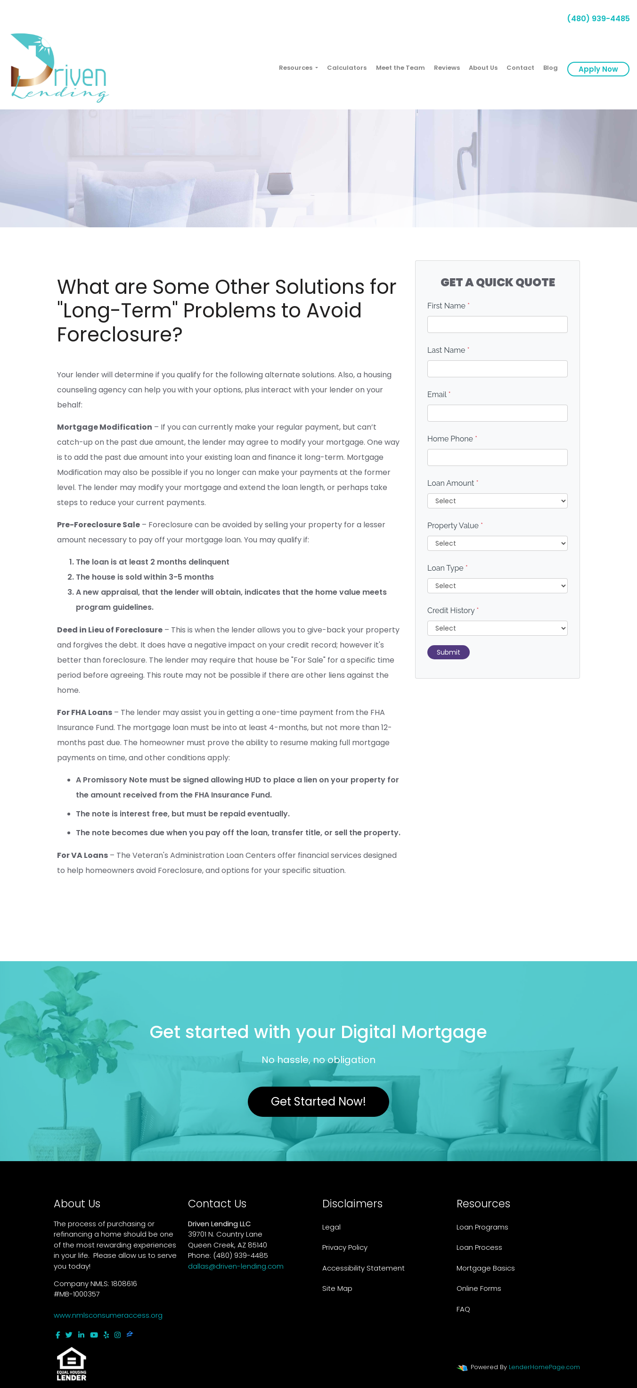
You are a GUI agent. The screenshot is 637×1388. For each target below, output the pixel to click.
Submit (448, 652)
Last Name (448, 350)
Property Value (455, 525)
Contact (520, 67)
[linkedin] (81, 1335)
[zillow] (129, 1335)
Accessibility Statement (363, 1268)
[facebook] (58, 1335)
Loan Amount (453, 483)
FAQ (463, 1309)
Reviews (447, 67)
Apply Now (598, 69)
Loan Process (479, 1247)
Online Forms (479, 1288)
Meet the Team (400, 67)
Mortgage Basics (486, 1268)
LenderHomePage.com (544, 1367)
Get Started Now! (318, 1101)
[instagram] (117, 1335)
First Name (448, 305)
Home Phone (452, 438)
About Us (483, 67)
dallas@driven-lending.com (236, 1266)
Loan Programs (482, 1227)
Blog (550, 67)
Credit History (453, 610)
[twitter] (69, 1335)
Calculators (347, 67)
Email (439, 394)
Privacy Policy (345, 1247)
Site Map (337, 1288)
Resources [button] (296, 67)
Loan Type (447, 568)
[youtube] (94, 1335)
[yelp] (106, 1335)
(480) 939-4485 (594, 18)
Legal (331, 1227)
